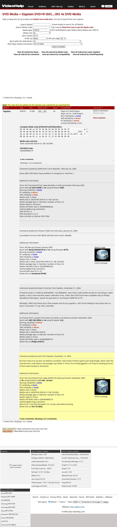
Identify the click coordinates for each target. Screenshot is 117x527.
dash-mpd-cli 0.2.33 (38, 479)
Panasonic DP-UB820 (8, 525)
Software (42, 6)
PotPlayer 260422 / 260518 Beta (42, 458)
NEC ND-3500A (35, 320)
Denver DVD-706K (42, 216)
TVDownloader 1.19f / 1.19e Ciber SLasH (45, 482)
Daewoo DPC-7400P (8, 497)
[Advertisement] (60, 75)
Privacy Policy (56, 497)
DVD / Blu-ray (57, 6)
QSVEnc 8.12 (35, 475)
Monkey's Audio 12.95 (39, 454)
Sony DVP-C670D (7, 511)
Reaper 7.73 (66, 468)
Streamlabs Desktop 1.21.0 (71, 479)
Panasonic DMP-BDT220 (9, 514)
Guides (71, 6)
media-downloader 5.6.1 (39, 461)
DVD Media (10, 14)
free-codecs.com (77, 507)
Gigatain (7, 111)
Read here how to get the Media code (77, 27)
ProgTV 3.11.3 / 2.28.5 (69, 465)
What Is (82, 6)
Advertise (73, 497)
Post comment (99, 118)
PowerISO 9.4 (66, 482)
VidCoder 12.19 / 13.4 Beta (40, 472)
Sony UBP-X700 (6, 493)
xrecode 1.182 (67, 472)
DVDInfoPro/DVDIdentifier (50, 127)
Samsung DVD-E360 (8, 507)
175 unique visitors (15, 465)
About (92, 6)
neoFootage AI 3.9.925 (39, 486)
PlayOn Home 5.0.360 (69, 486)
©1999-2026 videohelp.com (73, 511)
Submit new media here (43, 19)
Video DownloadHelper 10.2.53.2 (42, 465)
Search (35, 497)
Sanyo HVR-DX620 (7, 518)
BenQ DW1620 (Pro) (37, 250)
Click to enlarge (102, 261)
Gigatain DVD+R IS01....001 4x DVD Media (51, 14)
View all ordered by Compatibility (56, 54)
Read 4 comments (100, 110)
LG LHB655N (5, 500)
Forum (31, 6)
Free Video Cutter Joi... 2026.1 (41, 468)
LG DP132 (4, 521)
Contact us (44, 497)
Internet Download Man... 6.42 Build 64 (75, 454)
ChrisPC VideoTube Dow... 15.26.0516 (75, 458)
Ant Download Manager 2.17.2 (72, 461)
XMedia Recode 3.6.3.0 (70, 475)
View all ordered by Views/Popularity (88, 54)
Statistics (99, 497)
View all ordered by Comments (26, 54)
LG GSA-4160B (35, 187)
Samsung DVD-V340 (8, 504)
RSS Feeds (90, 497)
